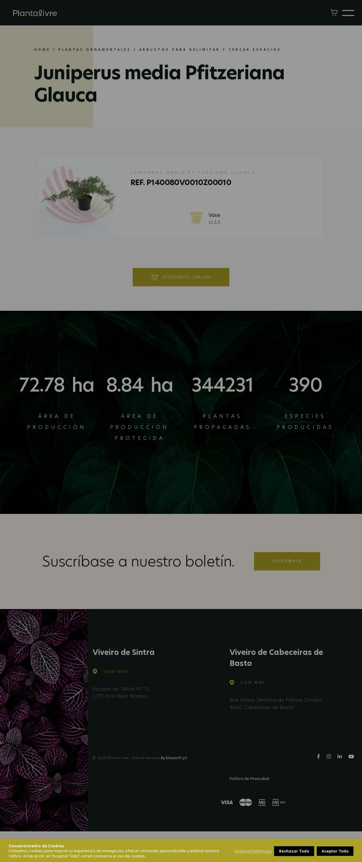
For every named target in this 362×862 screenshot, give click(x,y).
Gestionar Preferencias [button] (253, 851)
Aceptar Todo (335, 851)
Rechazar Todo (294, 851)
